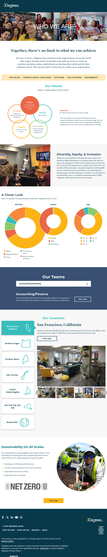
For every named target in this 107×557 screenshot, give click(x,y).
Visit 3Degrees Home (12, 513)
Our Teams (59, 77)
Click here (44, 535)
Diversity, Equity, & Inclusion (37, 77)
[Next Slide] (104, 379)
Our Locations (74, 77)
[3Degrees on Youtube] (16, 504)
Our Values (14, 77)
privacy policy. (7, 528)
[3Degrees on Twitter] (7, 504)
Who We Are (8, 517)
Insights (35, 517)
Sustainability (91, 77)
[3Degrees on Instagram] (21, 504)
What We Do (23, 517)
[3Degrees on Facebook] (2, 504)
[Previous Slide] (38, 379)
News (44, 517)
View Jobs (82, 286)
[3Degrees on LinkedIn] (12, 504)
